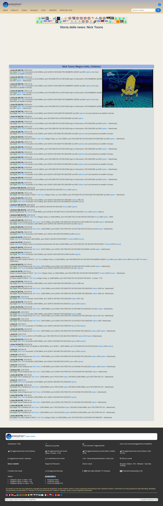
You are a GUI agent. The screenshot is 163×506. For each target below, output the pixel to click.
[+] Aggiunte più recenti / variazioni (19, 458)
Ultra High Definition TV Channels (96, 471)
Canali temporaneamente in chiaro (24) (98, 458)
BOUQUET (34, 10)
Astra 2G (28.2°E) (17, 70)
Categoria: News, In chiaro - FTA (21, 481)
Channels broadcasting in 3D (131, 471)
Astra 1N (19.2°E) (17, 307)
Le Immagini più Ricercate (54, 471)
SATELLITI (14, 10)
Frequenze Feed (52, 480)
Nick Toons (21, 72)
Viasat (12, 239)
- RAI (134, 464)
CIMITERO (53, 10)
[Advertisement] (81, 47)
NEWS (5, 10)
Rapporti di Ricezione (52, 464)
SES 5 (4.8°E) (16, 258)
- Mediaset (139, 464)
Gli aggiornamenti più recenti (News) (21, 451)
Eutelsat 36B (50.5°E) (18, 188)
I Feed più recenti (53, 481)
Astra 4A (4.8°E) (16, 237)
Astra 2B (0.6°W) (17, 360)
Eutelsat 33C (15, 297)
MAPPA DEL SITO (66, 10)
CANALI (24, 10)
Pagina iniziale (20, 436)
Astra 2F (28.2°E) (17, 232)
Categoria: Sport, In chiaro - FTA (21, 480)
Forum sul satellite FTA (55, 483)
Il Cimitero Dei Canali (15, 471)
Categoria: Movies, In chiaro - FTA (21, 483)
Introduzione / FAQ (14, 444)
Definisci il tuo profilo (52, 445)
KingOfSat (150, 500)
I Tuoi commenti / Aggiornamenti (93, 445)
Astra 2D (14, 355)
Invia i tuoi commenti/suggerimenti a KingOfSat (136, 444)
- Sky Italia (147, 464)
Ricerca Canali (126, 458)
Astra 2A (14, 324)
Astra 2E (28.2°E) (17, 252)
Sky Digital (13, 72)
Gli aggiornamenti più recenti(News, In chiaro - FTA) (56, 452)
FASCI (43, 10)
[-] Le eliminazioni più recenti (54, 458)
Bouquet (123, 464)
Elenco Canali (87, 464)
